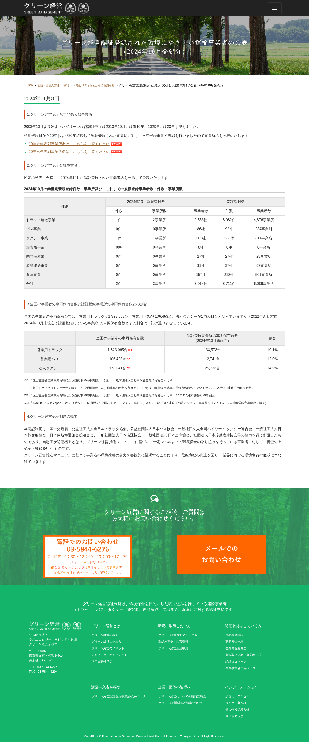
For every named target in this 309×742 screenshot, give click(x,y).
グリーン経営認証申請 (173, 648)
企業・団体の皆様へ (174, 687)
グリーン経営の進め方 (106, 641)
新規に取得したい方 (174, 626)
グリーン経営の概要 (105, 635)
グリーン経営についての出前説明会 (182, 696)
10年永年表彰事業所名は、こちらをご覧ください (69, 144)
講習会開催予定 (102, 661)
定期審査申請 (234, 635)
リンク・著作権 (235, 703)
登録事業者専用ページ (240, 668)
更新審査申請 (234, 641)
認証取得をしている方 (243, 626)
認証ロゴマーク (235, 661)
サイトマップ (234, 716)
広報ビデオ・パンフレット (109, 655)
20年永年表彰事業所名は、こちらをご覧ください (69, 152)
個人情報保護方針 (237, 709)
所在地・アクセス (237, 696)
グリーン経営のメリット (108, 648)
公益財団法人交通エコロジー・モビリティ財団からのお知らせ (76, 85)
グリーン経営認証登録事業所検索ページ (118, 696)
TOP (30, 85)
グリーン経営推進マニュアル (177, 635)
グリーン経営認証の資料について (180, 703)
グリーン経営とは (105, 626)
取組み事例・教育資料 (173, 641)
